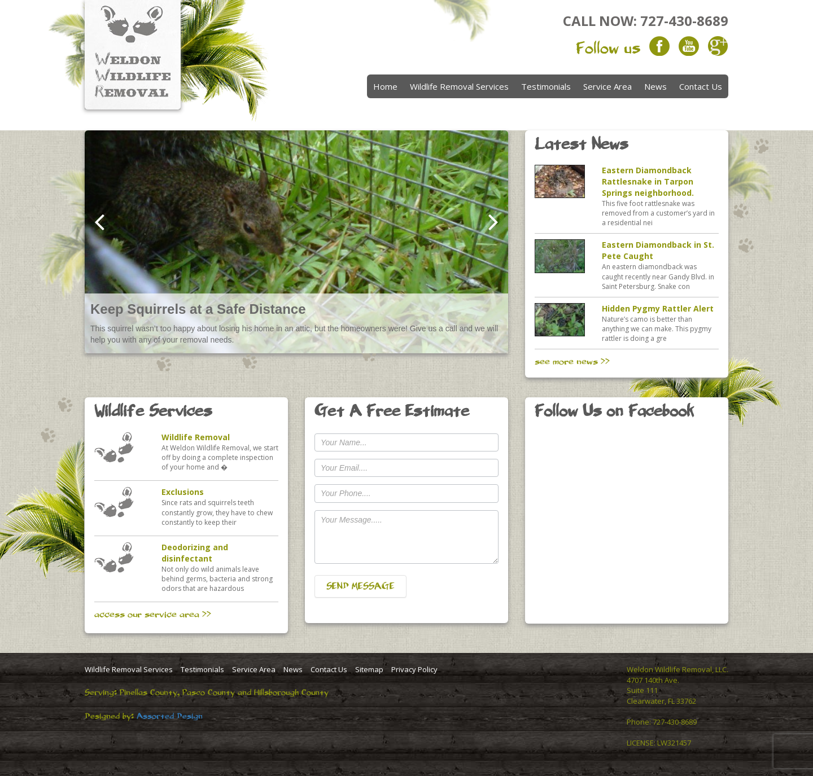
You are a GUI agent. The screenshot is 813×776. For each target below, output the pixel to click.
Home (385, 86)
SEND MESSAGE (360, 586)
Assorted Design (170, 716)
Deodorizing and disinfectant (194, 553)
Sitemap (369, 669)
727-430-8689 (684, 20)
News (655, 86)
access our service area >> (152, 615)
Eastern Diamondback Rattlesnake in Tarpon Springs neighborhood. (648, 181)
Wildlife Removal (195, 437)
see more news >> (572, 362)
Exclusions (182, 491)
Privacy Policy (414, 669)
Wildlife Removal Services (459, 86)
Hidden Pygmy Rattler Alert (658, 308)
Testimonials (546, 86)
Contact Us (700, 86)
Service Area (607, 86)
